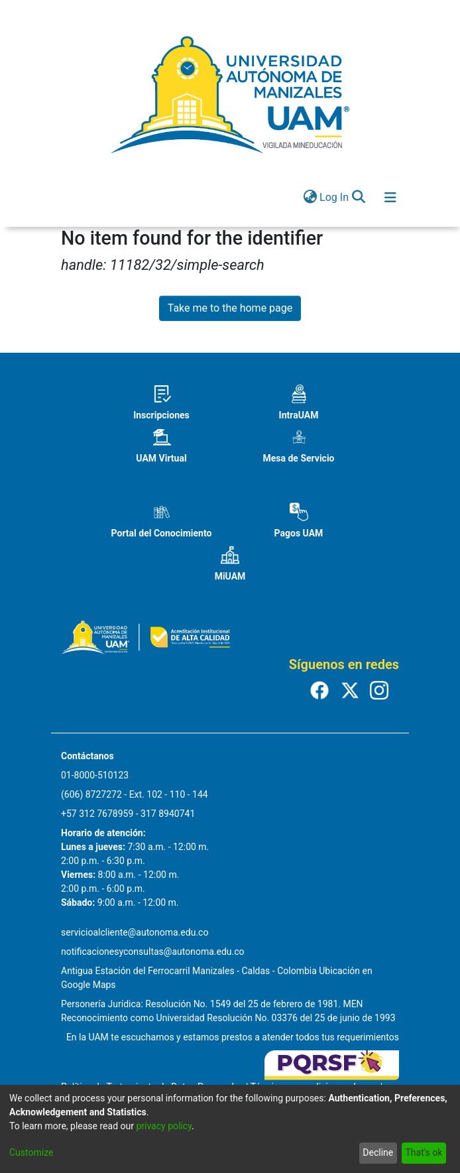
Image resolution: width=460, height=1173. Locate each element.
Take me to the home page (230, 308)
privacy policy (164, 1126)
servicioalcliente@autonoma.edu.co (134, 932)
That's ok (423, 1152)
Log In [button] (334, 197)
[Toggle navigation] (390, 197)
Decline (378, 1152)
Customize (31, 1152)
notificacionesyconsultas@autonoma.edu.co (153, 951)
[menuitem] (310, 198)
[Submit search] (358, 198)
